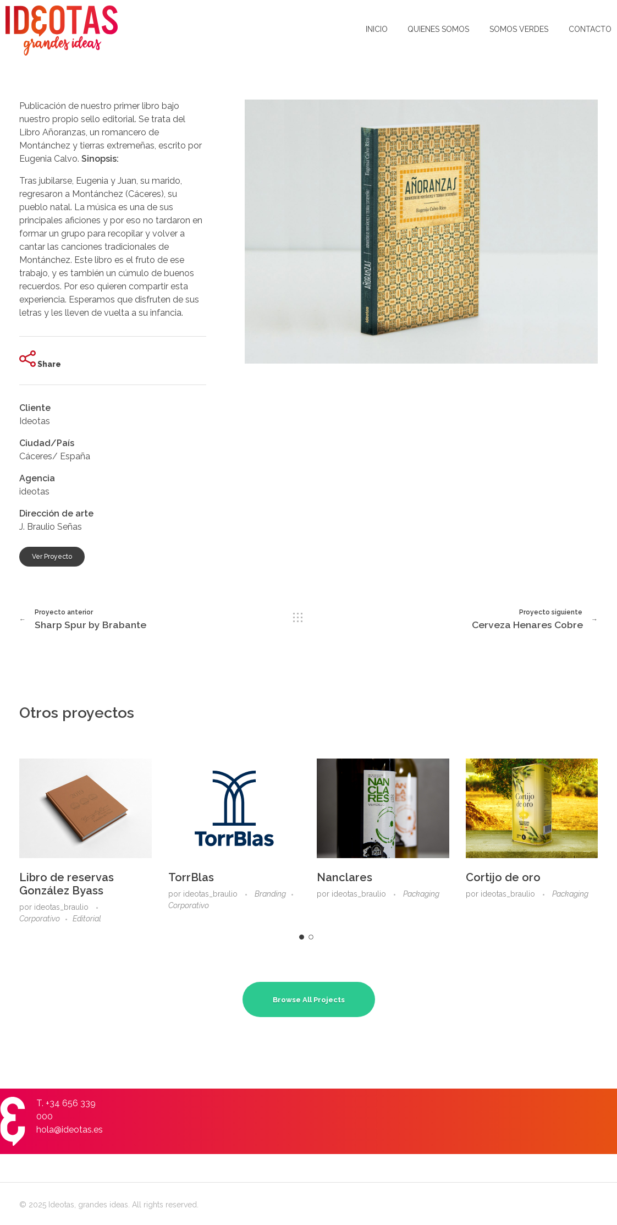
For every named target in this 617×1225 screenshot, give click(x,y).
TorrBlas (191, 877)
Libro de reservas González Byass (66, 884)
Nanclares (344, 877)
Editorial (87, 918)
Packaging (421, 893)
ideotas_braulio (62, 907)
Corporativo (39, 918)
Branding (270, 893)
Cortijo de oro (503, 877)
